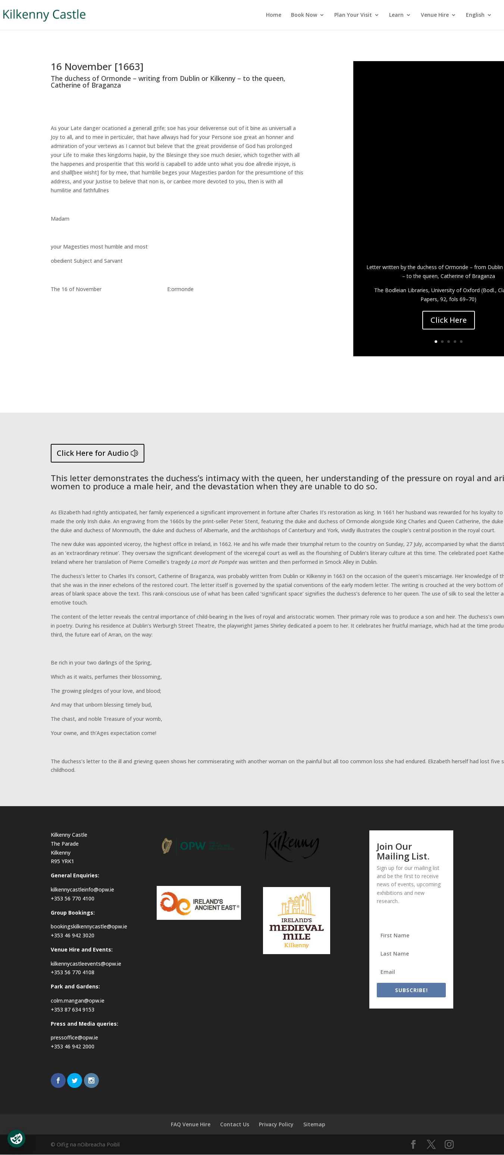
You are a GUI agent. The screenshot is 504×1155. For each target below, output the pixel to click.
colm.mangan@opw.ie (77, 1000)
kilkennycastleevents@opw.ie (86, 963)
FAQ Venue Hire (190, 1124)
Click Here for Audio (93, 453)
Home (273, 15)
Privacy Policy (276, 1124)
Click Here (449, 320)
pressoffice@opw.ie (74, 1037)
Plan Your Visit (353, 15)
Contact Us (234, 1124)
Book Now (304, 15)
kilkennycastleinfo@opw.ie (82, 889)
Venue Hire (435, 15)
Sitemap (314, 1124)
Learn (396, 15)
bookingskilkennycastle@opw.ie (89, 926)
